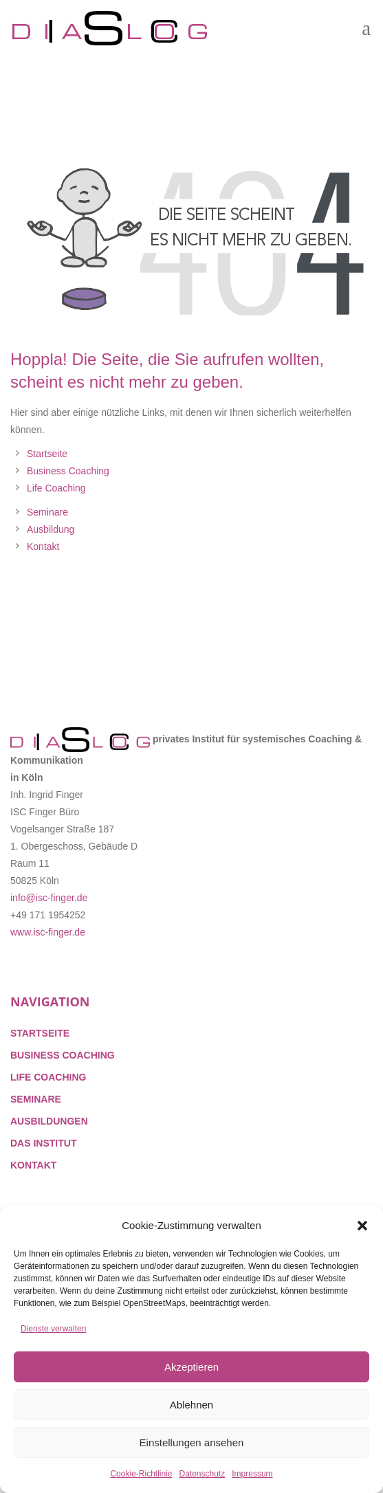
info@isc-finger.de (48, 897)
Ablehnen (191, 1405)
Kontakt (43, 546)
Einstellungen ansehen (192, 1442)
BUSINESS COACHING (62, 1055)
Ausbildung (50, 529)
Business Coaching (68, 470)
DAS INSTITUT (43, 1143)
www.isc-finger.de (47, 932)
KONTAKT (33, 1165)
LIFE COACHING (48, 1077)
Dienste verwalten (53, 1329)
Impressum (252, 1474)
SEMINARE (35, 1099)
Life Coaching (56, 488)
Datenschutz (202, 1474)
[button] (362, 1225)
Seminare (47, 512)
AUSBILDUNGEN (49, 1121)
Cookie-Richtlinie (141, 1474)
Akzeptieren (191, 1367)
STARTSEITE (39, 1033)
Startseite (47, 453)
